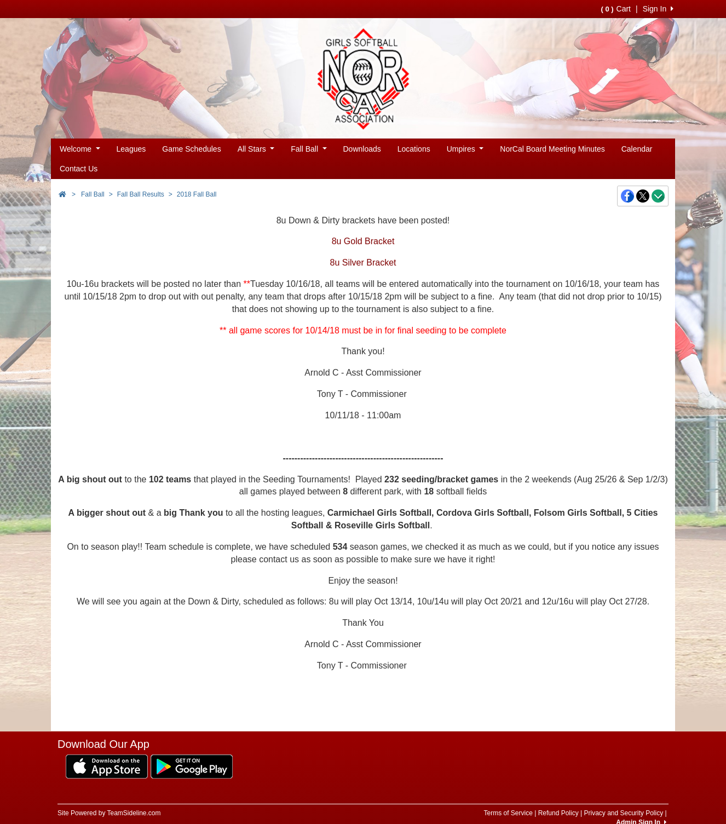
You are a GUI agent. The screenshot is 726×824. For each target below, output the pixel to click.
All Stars (256, 149)
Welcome (80, 149)
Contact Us (78, 168)
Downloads (362, 149)
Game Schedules (191, 149)
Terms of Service (507, 813)
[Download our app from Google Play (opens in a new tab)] (192, 766)
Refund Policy (558, 813)
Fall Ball (308, 149)
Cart (616, 8)
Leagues (131, 149)
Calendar (637, 149)
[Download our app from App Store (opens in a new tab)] (107, 766)
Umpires (465, 149)
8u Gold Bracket (363, 241)
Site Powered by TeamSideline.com (109, 813)
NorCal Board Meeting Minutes (552, 149)
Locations (413, 149)
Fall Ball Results (140, 194)
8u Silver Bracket (363, 262)
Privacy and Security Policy (623, 813)
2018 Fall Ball (197, 194)
